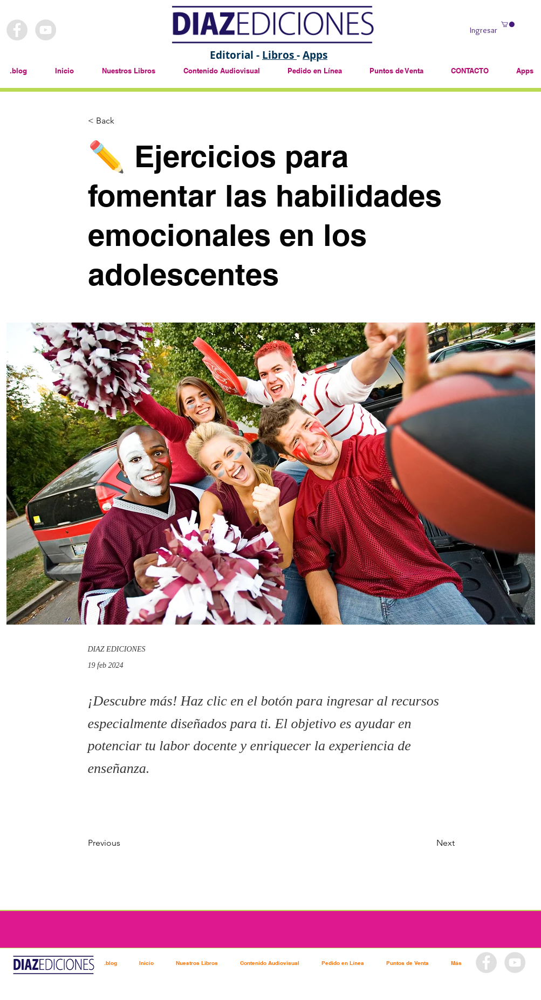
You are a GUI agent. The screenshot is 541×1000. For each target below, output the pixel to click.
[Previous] (123, 843)
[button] (508, 24)
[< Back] (123, 121)
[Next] (428, 843)
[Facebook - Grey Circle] (17, 29)
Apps (315, 55)
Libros (279, 55)
